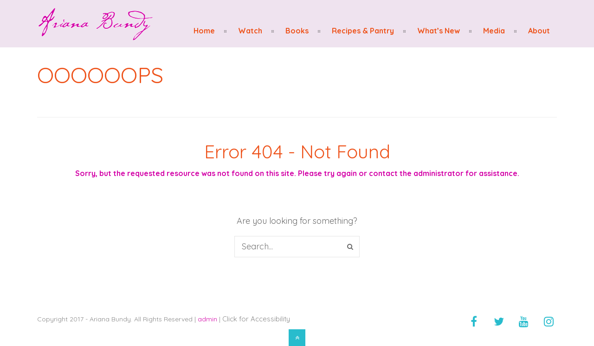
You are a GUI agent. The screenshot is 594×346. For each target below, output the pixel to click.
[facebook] (474, 321)
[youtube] (524, 321)
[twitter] (499, 321)
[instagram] (549, 321)
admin (207, 319)
